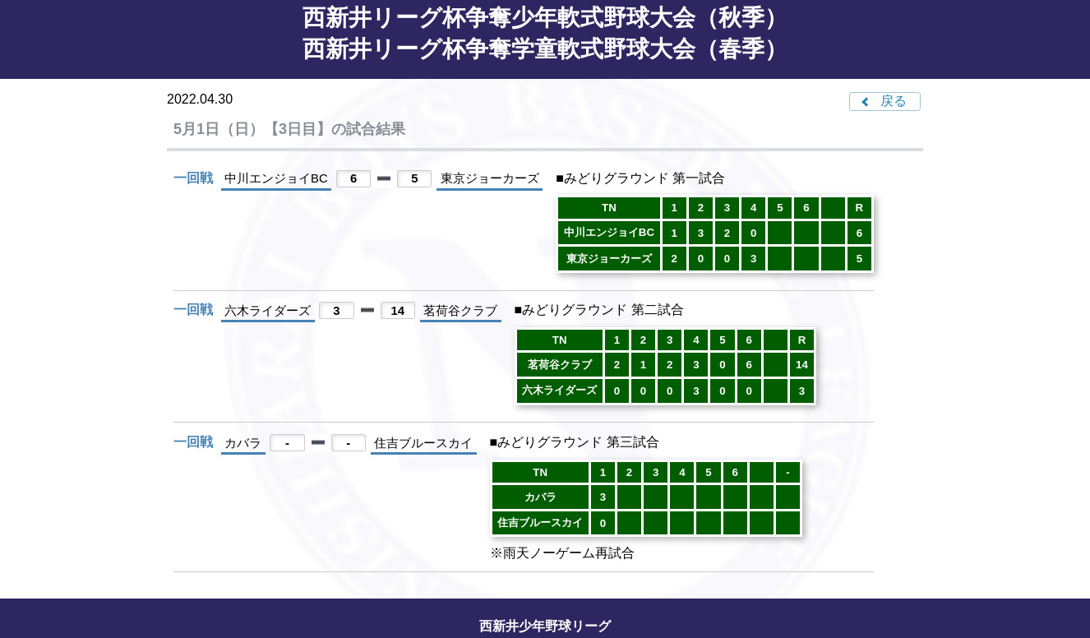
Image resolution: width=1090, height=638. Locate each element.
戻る (893, 101)
